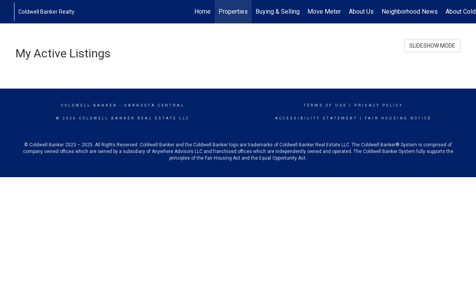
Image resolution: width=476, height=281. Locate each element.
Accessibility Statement (316, 118)
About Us (361, 11)
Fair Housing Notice (398, 118)
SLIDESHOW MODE (432, 46)
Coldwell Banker (89, 105)
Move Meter (324, 11)
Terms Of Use (325, 105)
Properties (233, 11)
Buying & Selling (278, 11)
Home (202, 11)
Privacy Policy (378, 105)
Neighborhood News (410, 11)
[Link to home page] (10, 11)
